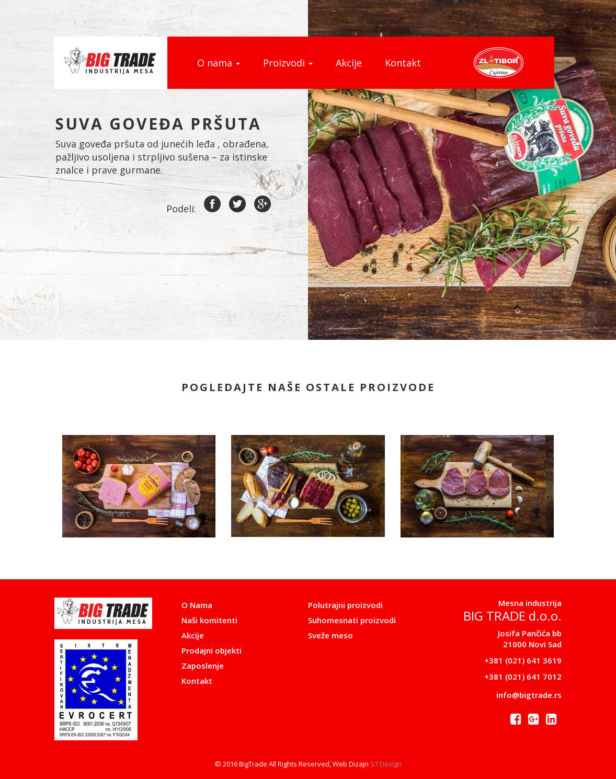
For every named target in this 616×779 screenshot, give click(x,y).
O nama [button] (218, 62)
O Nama (196, 605)
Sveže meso (330, 635)
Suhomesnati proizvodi (352, 620)
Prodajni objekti (211, 650)
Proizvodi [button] (288, 62)
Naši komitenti (209, 620)
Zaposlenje (202, 665)
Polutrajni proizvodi (345, 605)
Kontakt (403, 62)
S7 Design (386, 764)
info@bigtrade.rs (529, 695)
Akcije (349, 62)
